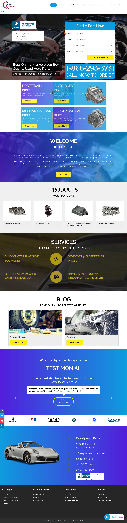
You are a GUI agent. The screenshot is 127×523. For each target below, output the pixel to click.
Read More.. (18, 342)
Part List (71, 5)
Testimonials (104, 5)
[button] (15, 398)
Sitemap (6, 503)
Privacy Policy (103, 497)
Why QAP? (102, 494)
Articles (69, 494)
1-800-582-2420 (85, 469)
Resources (93, 5)
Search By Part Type (10, 500)
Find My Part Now (100, 58)
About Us (62, 5)
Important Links (72, 500)
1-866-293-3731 (90, 68)
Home (53, 5)
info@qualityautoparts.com (91, 453)
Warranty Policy (40, 497)
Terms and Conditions (106, 500)
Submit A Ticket (40, 494)
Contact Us (39, 500)
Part (68, 46)
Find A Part (7, 494)
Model (69, 40)
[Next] (126, 420)
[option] (63, 395)
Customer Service (117, 5)
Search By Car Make (10, 497)
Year (69, 52)
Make (69, 34)
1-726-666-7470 (85, 464)
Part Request (81, 5)
